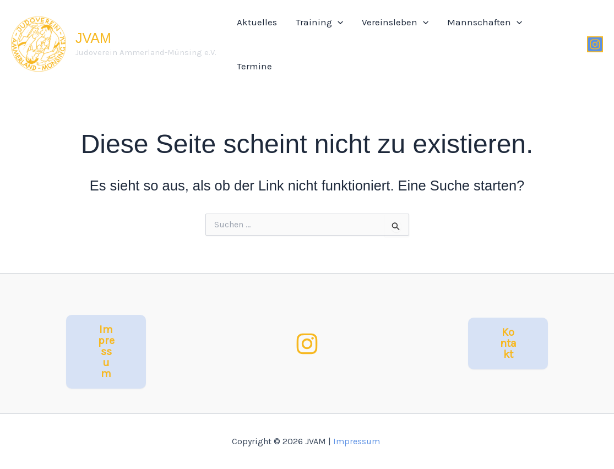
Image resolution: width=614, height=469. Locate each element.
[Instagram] (595, 44)
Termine (254, 66)
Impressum (357, 441)
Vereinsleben (395, 22)
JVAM (93, 38)
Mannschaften (484, 22)
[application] (337, 22)
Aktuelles (257, 22)
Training (319, 22)
